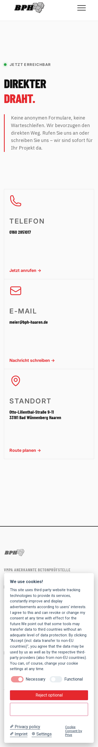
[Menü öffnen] (81, 7)
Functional (73, 679)
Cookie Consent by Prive (73, 731)
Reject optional (49, 695)
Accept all (48, 709)
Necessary (35, 679)
